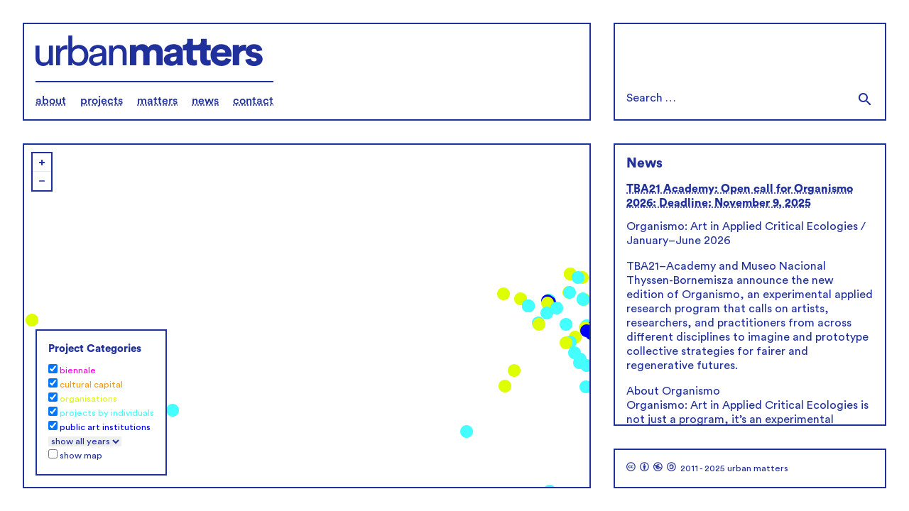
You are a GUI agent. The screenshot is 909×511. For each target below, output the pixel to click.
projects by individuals (107, 413)
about (51, 100)
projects (101, 100)
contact (253, 100)
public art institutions (105, 427)
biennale (78, 370)
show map (81, 455)
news (205, 100)
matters (157, 100)
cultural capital (91, 384)
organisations (88, 399)
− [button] (42, 181)
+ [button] (42, 162)
